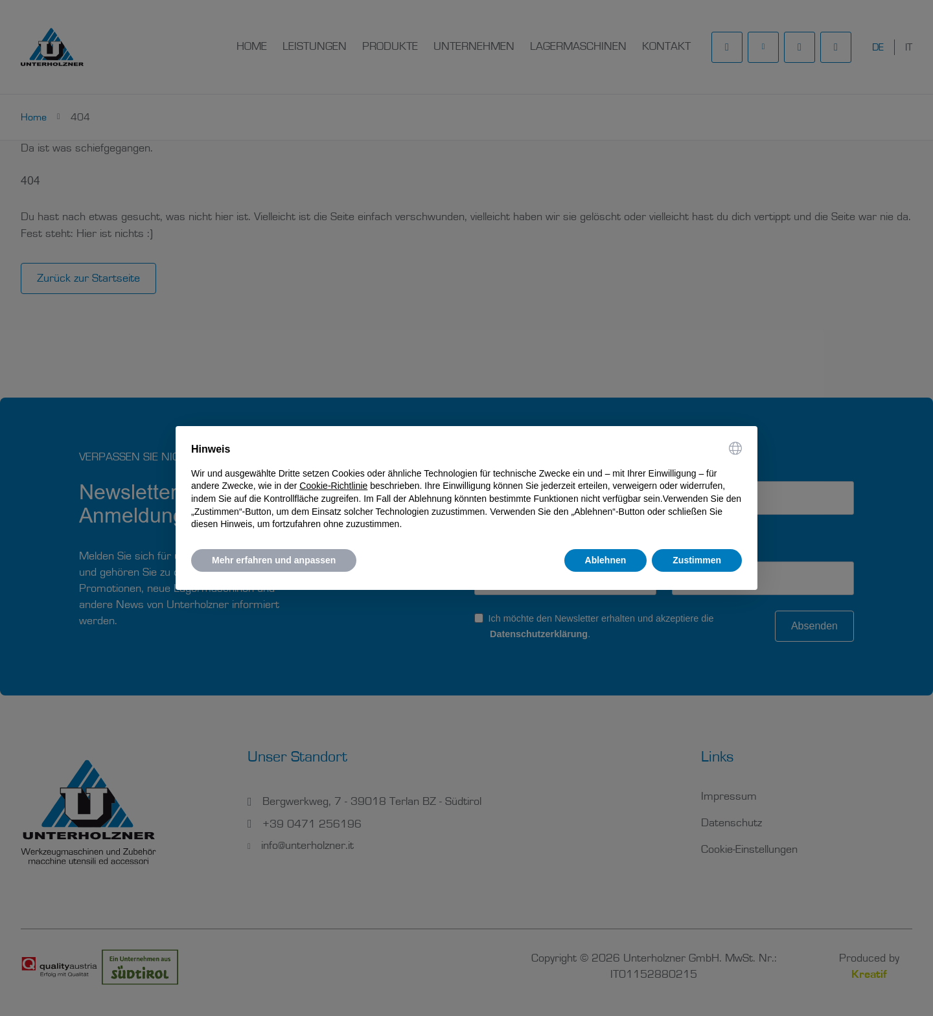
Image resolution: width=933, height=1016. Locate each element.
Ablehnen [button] (606, 560)
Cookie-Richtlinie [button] (333, 485)
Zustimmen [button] (697, 560)
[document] (466, 486)
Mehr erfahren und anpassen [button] (274, 560)
